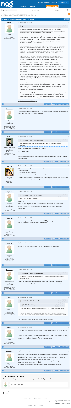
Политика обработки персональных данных (59, 401)
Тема (30, 398)
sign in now (35, 379)
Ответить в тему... (17, 384)
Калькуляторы (52, 6)
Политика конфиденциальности (62, 400)
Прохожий (9, 109)
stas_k (9, 136)
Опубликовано (25, 22)
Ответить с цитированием (62, 104)
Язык (25, 398)
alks (9, 297)
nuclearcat (9, 218)
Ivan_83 (9, 166)
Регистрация (63, 2)
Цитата (53, 104)
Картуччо (9, 351)
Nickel (9, 22)
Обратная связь (38, 398)
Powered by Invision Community (35, 405)
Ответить (66, 19)
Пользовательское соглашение (62, 403)
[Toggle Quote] (20, 26)
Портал (32, 7)
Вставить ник (48, 104)
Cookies (45, 398)
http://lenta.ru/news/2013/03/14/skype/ (27, 101)
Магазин (23, 7)
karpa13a (9, 192)
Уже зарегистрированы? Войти (47, 2)
